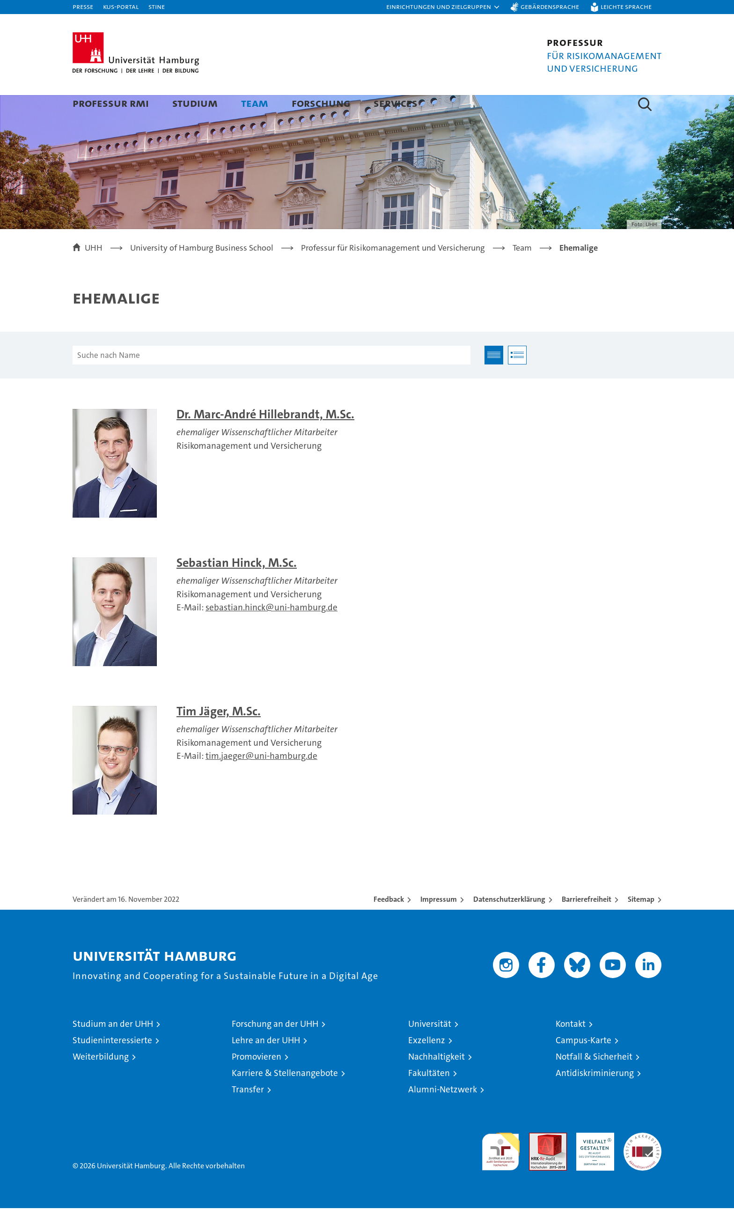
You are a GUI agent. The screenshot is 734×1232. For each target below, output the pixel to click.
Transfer (248, 1113)
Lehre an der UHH (266, 1064)
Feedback (389, 923)
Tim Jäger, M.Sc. (218, 735)
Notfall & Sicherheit (594, 1080)
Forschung (321, 103)
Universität (429, 1048)
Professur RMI (111, 103)
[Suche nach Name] (271, 379)
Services (396, 103)
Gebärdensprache (550, 6)
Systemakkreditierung (642, 1161)
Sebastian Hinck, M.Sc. (236, 586)
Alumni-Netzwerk (442, 1113)
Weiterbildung (101, 1080)
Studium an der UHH (113, 1048)
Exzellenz (426, 1064)
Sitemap (641, 923)
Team (254, 103)
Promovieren (256, 1080)
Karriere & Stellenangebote (285, 1097)
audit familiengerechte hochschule (501, 1171)
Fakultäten (429, 1097)
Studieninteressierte (112, 1064)
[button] (443, 7)
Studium (195, 103)
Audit (538, 1161)
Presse (83, 6)
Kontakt (571, 1048)
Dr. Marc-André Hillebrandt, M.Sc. (265, 438)
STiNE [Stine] (156, 6)
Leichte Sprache (626, 6)
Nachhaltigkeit (436, 1080)
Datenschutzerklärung (509, 923)
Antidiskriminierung (595, 1097)
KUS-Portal (121, 6)
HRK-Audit (592, 1161)
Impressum (438, 923)
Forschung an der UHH (275, 1048)
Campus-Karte (583, 1064)
